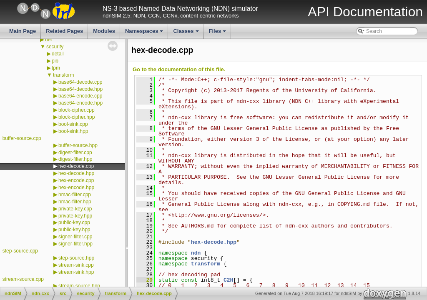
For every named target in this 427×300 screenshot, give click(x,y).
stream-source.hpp (79, 286)
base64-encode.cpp (80, 96)
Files (218, 33)
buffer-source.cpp (22, 138)
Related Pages (64, 31)
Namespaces (145, 33)
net (48, 39)
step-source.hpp (76, 258)
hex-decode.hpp (76, 173)
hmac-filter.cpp (74, 195)
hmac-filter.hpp (74, 202)
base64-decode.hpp (80, 89)
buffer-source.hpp (78, 145)
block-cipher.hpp (76, 117)
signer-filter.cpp (75, 237)
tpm (56, 68)
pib (55, 61)
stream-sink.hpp (76, 272)
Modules (104, 31)
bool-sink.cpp (73, 124)
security (54, 47)
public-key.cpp (74, 222)
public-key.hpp (74, 229)
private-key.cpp (75, 209)
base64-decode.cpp (80, 82)
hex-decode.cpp (76, 166)
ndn (196, 253)
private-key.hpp (75, 216)
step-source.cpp (20, 251)
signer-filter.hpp (75, 244)
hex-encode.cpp (76, 180)
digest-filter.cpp (75, 152)
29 (144, 280)
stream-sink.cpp (76, 265)
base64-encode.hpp (80, 103)
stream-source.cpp (23, 279)
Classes (186, 33)
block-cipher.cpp (76, 110)
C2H (228, 280)
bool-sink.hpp (73, 131)
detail (58, 54)
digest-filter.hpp (75, 159)
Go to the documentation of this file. (179, 69)
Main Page (22, 31)
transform (63, 75)
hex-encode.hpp (76, 187)
